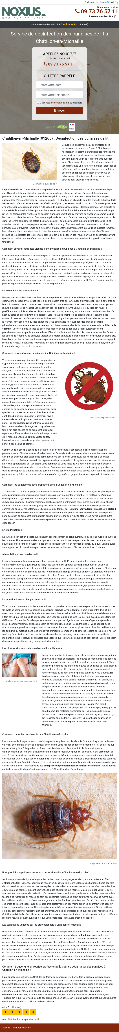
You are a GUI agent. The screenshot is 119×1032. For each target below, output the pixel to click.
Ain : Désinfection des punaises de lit (21, 1019)
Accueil (6, 1027)
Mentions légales (22, 1027)
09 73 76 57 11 (96, 11)
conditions (59, 102)
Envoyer (59, 110)
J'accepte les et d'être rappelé (61, 102)
